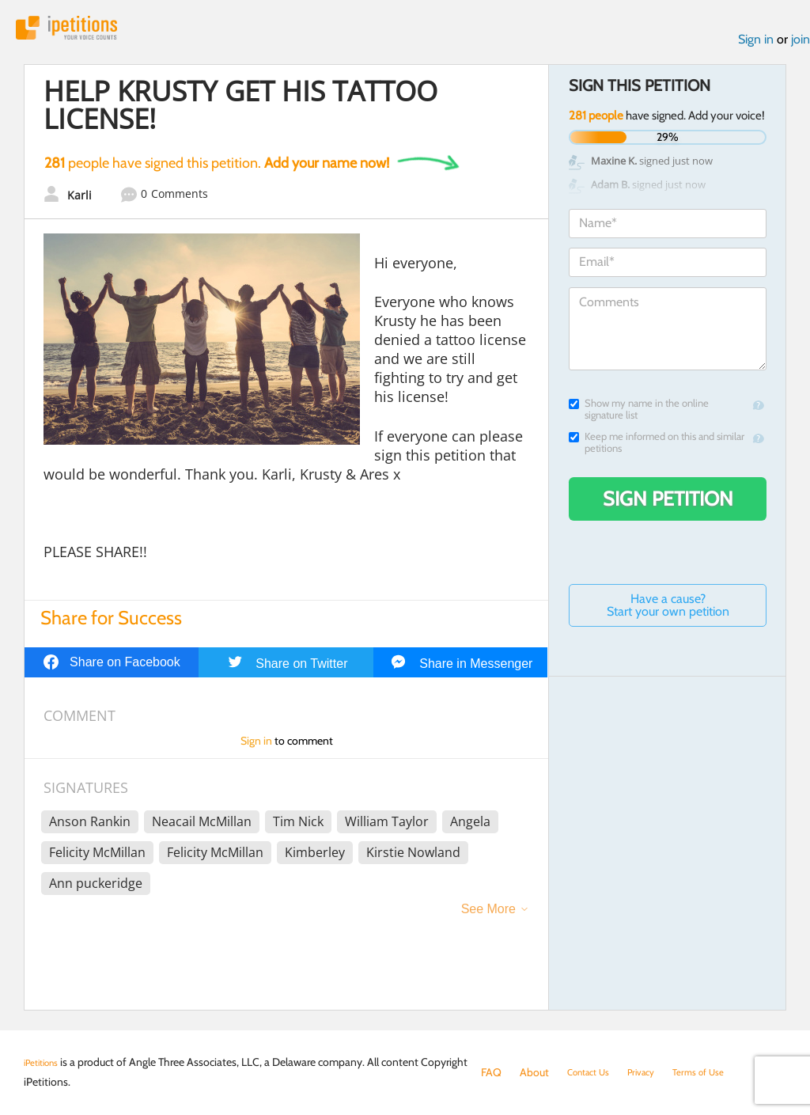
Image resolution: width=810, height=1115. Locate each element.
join (800, 46)
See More (488, 916)
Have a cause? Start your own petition (668, 612)
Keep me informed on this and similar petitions (656, 449)
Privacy (655, 1072)
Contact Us (593, 1072)
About (534, 1072)
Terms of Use (720, 1072)
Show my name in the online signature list (639, 416)
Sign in (756, 46)
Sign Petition (668, 506)
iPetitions (81, 31)
